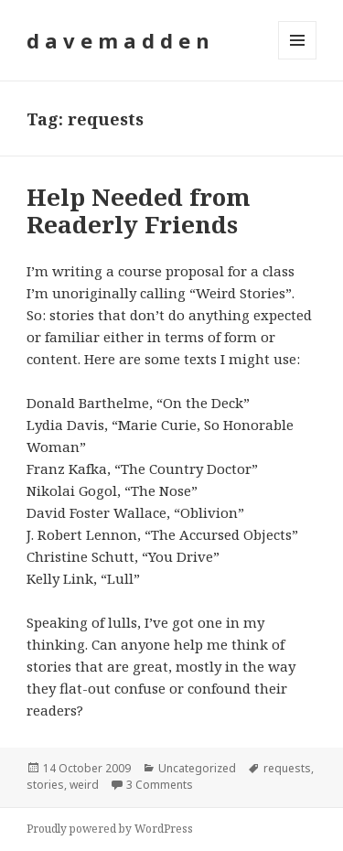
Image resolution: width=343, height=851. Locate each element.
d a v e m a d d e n (118, 40)
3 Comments (159, 784)
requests (287, 768)
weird (84, 784)
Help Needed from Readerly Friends (139, 210)
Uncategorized (197, 768)
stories (45, 784)
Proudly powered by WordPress (110, 828)
